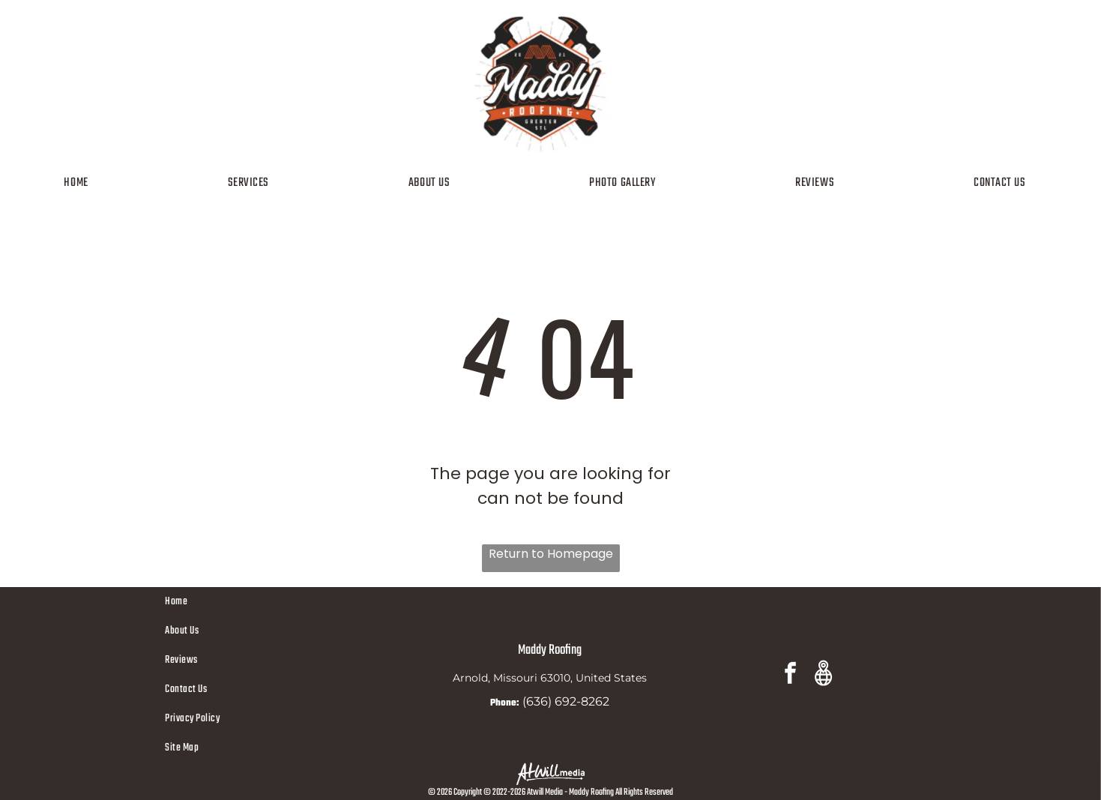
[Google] (822, 675)
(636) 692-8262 (565, 701)
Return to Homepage (551, 553)
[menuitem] (81, 183)
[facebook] (789, 675)
